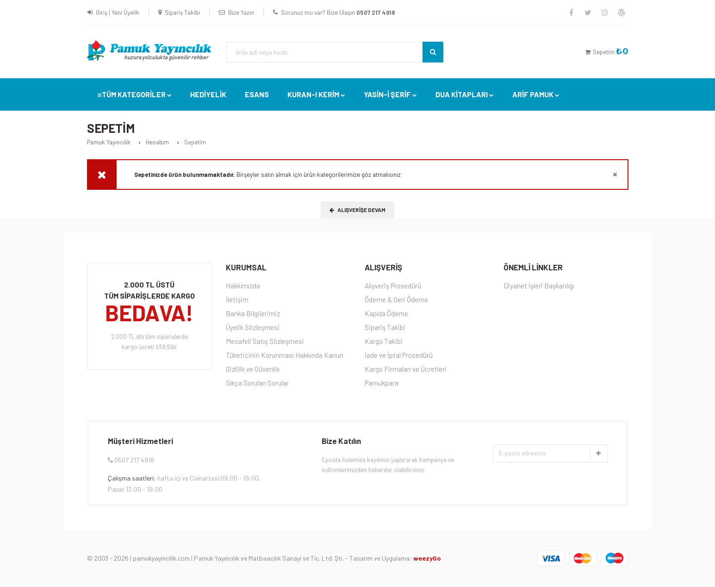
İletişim (237, 299)
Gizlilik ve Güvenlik (253, 369)
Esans (257, 94)
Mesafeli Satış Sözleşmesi (265, 341)
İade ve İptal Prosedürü (399, 355)
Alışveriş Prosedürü (393, 285)
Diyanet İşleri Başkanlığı (539, 285)
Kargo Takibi (384, 341)
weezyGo (427, 558)
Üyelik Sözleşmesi (253, 327)
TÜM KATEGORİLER (134, 94)
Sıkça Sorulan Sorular (257, 383)
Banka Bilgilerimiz (253, 313)
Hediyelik (208, 94)
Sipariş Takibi (182, 12)
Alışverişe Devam (357, 209)
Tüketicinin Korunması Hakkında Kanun (284, 355)
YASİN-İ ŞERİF (387, 94)
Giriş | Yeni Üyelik (117, 12)
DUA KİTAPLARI (461, 94)
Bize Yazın (241, 12)
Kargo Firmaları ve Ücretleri (406, 369)
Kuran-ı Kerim (313, 94)
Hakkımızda (243, 285)
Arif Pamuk (532, 94)
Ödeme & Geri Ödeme (396, 299)
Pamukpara (381, 383)
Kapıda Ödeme (386, 313)
